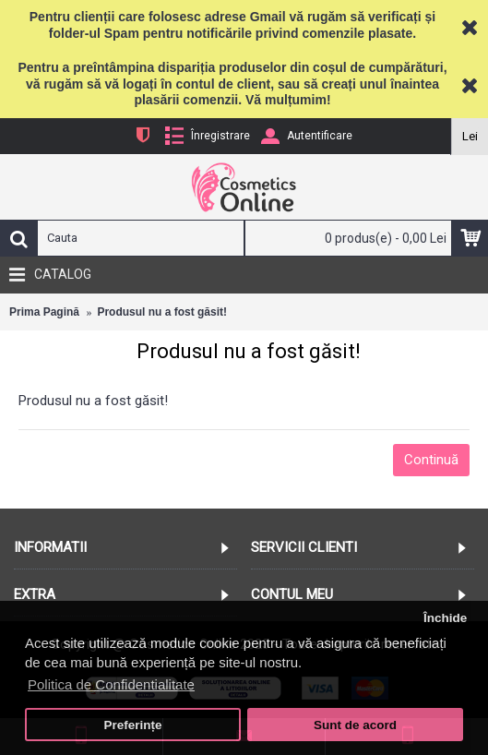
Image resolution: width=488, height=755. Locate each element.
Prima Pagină (44, 312)
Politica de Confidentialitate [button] (111, 684)
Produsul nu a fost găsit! (162, 312)
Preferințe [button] (133, 725)
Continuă (431, 459)
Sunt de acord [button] (355, 725)
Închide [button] (445, 618)
